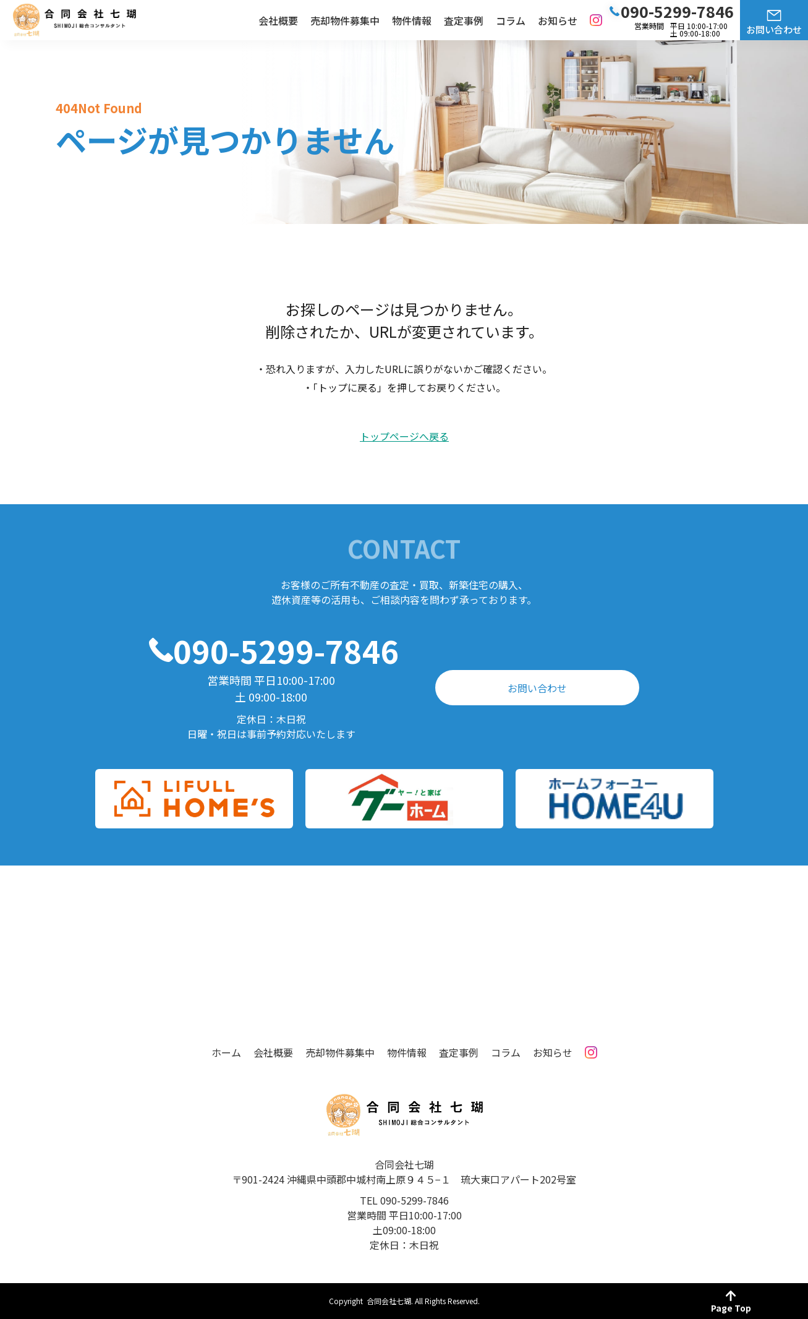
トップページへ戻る (404, 436)
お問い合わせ (774, 29)
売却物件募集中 (345, 20)
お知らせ (557, 20)
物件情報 (412, 20)
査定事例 (463, 20)
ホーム (226, 1052)
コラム (510, 20)
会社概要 (278, 20)
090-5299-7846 (286, 650)
